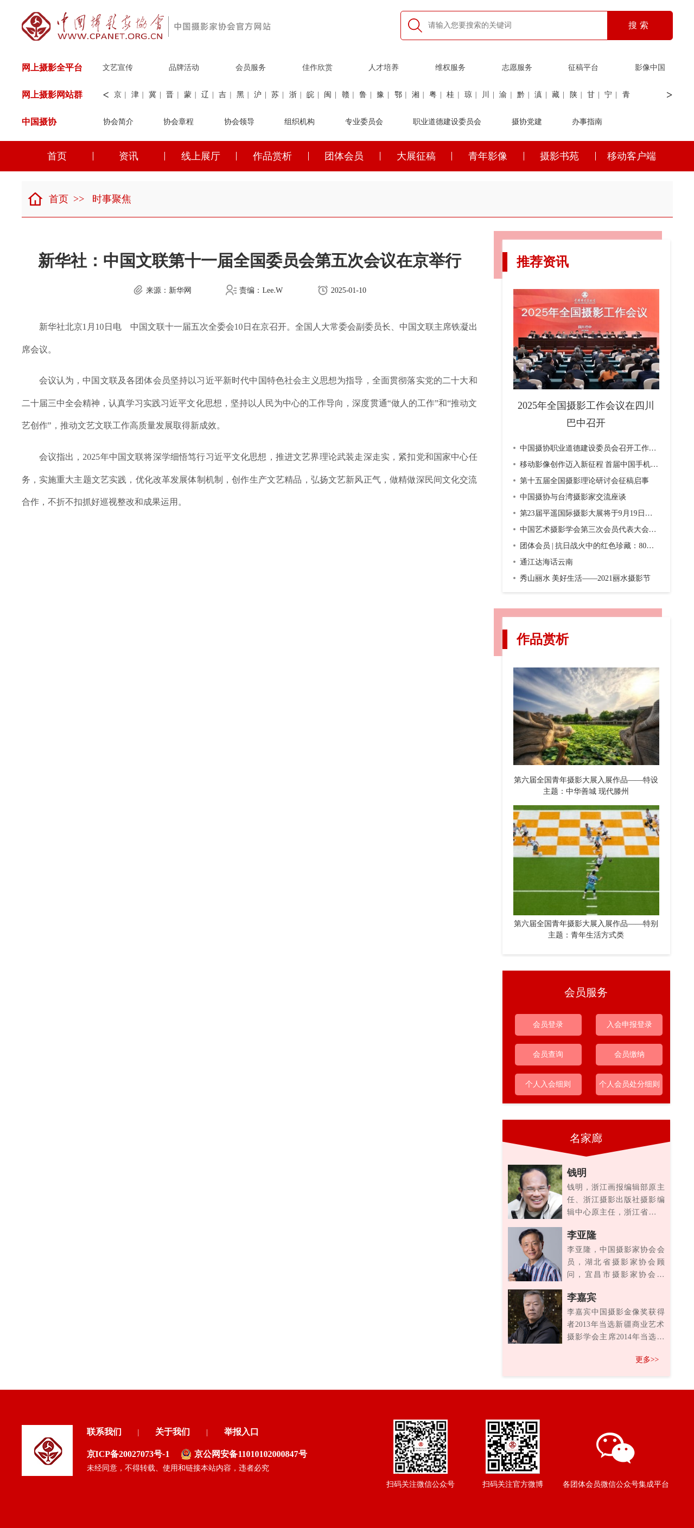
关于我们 (172, 1431)
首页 (70, 156)
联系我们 (104, 1431)
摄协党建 (527, 122)
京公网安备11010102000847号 (244, 1454)
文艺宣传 (118, 67)
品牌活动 (184, 67)
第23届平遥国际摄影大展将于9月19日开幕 (586, 513)
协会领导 (239, 122)
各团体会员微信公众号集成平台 (616, 1460)
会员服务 (250, 67)
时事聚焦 (111, 199)
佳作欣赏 (317, 67)
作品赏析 (281, 156)
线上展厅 (209, 156)
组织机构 (299, 122)
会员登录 (548, 1024)
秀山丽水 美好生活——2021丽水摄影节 (582, 578)
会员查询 (548, 1054)
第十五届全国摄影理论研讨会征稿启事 (581, 481)
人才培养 (383, 67)
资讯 (142, 156)
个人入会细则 (548, 1084)
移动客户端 (631, 156)
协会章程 (178, 122)
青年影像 (496, 156)
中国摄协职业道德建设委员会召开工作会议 (588, 448)
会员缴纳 (629, 1054)
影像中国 (650, 67)
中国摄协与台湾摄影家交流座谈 (569, 497)
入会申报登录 (629, 1024)
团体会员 (352, 156)
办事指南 (587, 122)
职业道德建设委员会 (447, 122)
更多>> (647, 1360)
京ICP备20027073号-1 (128, 1454)
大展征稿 (425, 156)
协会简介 (118, 122)
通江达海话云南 (543, 562)
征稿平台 (583, 67)
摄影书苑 (568, 156)
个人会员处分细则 (629, 1084)
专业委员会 (364, 122)
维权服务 (450, 67)
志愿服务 (517, 67)
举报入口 (241, 1431)
